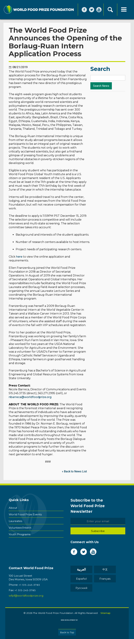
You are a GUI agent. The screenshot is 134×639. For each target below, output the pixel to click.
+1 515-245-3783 (29, 584)
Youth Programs (19, 534)
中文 (105, 569)
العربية (81, 569)
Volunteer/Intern (20, 527)
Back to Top (67, 632)
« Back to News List (74, 471)
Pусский (81, 588)
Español (81, 578)
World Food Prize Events (25, 514)
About (13, 507)
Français (104, 578)
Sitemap (105, 613)
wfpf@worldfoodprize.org (26, 595)
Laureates (15, 521)
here (19, 256)
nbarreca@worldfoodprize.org (30, 397)
